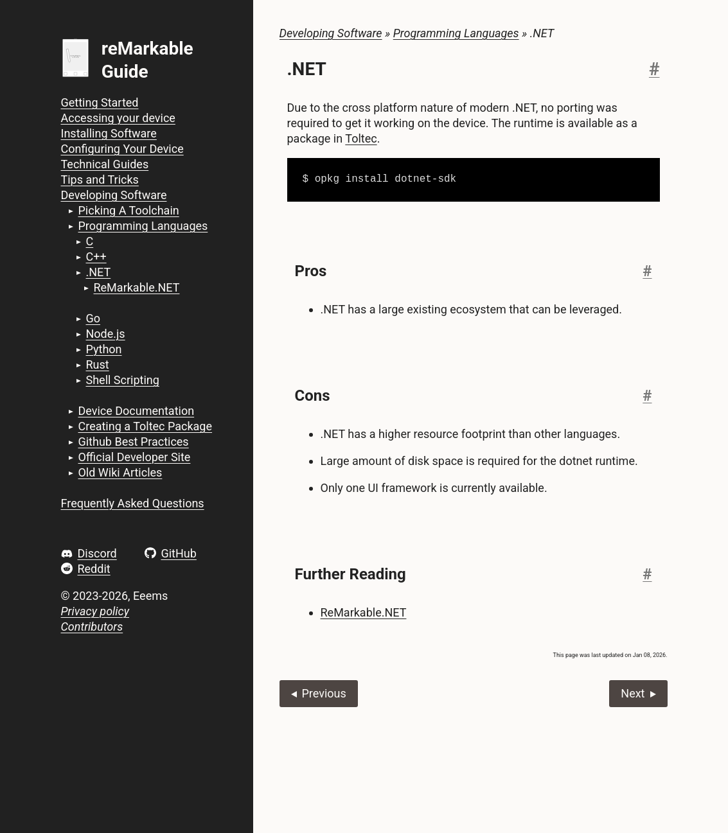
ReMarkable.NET (136, 287)
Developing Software (114, 195)
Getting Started (100, 102)
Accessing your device (118, 118)
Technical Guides (105, 164)
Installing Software (109, 133)
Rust (97, 364)
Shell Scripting (122, 380)
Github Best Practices (133, 441)
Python (103, 349)
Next (632, 693)
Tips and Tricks (100, 179)
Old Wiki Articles (120, 472)
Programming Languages (143, 225)
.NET (98, 272)
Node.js (105, 333)
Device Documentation (136, 410)
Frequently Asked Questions (132, 503)
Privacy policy (95, 611)
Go (92, 318)
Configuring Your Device (122, 148)
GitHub (178, 553)
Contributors (92, 626)
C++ (95, 256)
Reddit (93, 568)
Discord (96, 553)
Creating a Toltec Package (145, 426)
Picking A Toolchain (128, 210)
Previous (323, 693)
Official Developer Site (134, 457)
